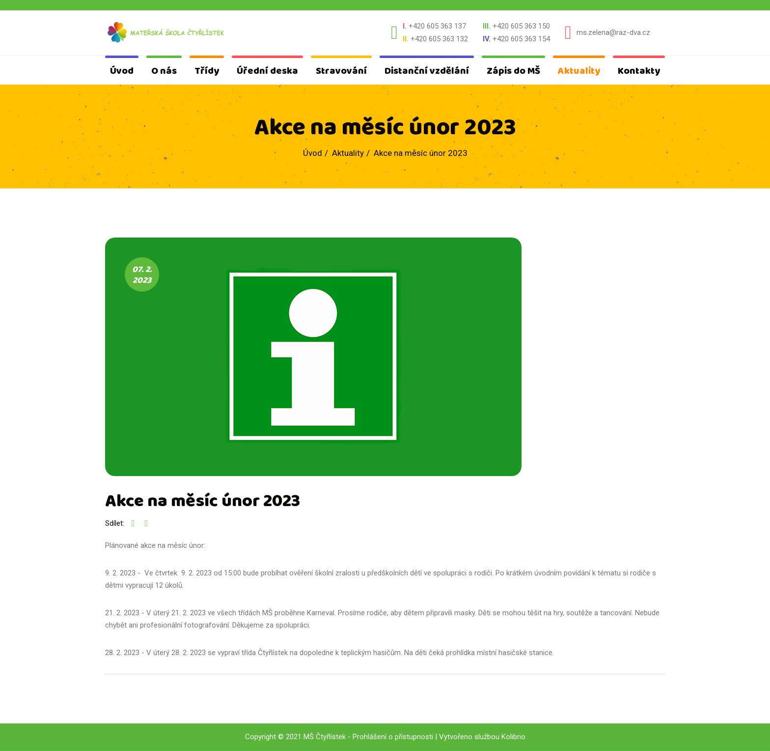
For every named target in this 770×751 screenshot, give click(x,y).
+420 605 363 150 (521, 26)
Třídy (206, 71)
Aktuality (579, 71)
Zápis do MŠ (513, 71)
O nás (164, 71)
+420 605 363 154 (521, 38)
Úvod (122, 71)
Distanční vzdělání (427, 71)
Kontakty (639, 71)
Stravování (341, 71)
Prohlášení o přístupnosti (393, 736)
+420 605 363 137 (437, 26)
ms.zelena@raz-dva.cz (613, 32)
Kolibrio (513, 736)
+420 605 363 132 (439, 38)
